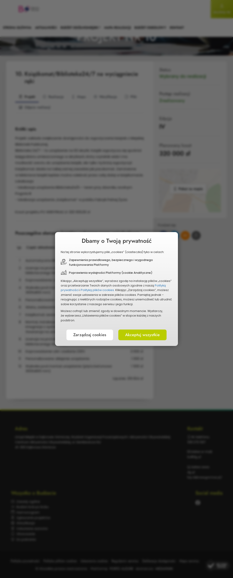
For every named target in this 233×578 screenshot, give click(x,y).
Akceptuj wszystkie (142, 335)
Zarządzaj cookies (89, 335)
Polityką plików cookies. (98, 290)
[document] (116, 289)
